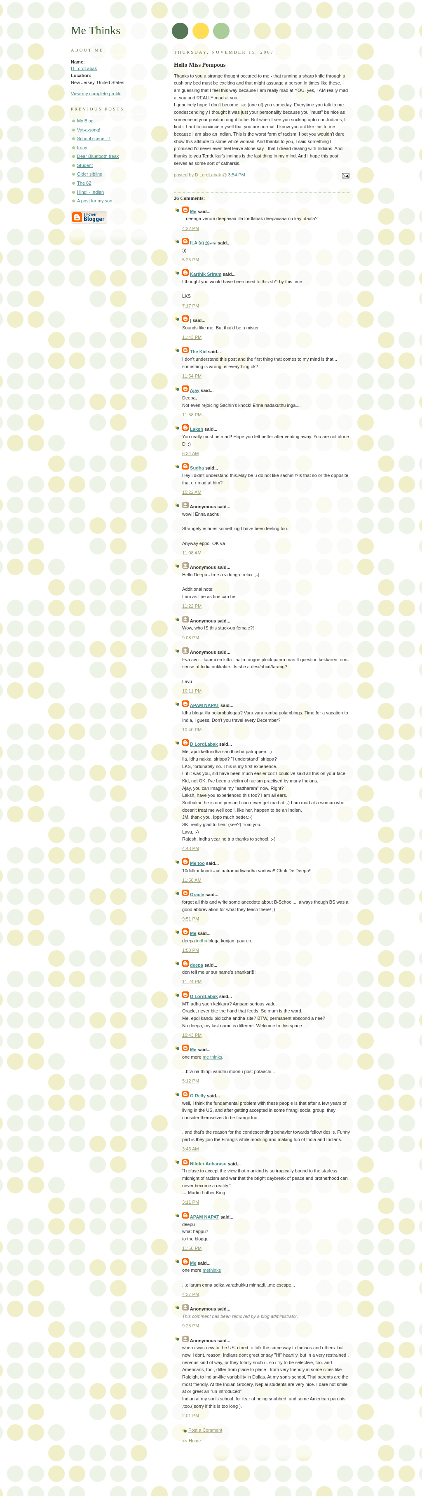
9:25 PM (190, 1325)
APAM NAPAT (204, 705)
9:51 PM (190, 918)
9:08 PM (190, 637)
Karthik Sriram (205, 274)
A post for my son (94, 200)
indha (202, 940)
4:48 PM (190, 848)
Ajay (194, 390)
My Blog (85, 120)
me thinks (212, 1056)
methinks (212, 1270)
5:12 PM (190, 1080)
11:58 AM (192, 880)
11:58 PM (192, 414)
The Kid (198, 351)
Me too (197, 863)
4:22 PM (190, 228)
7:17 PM (190, 305)
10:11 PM (192, 690)
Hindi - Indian (90, 192)
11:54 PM (192, 375)
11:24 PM (192, 981)
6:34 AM (190, 453)
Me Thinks (95, 30)
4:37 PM (190, 1294)
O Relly (198, 1095)
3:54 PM (236, 174)
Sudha (197, 467)
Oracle (197, 894)
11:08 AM (192, 552)
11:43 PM (192, 337)
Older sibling (89, 173)
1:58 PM (190, 950)
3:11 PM (190, 1202)
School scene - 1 (94, 138)
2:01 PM (190, 1415)
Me (193, 211)
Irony (82, 147)
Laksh (196, 429)
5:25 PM (190, 259)
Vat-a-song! (88, 129)
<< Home (191, 1440)
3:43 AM (190, 1148)
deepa (196, 965)
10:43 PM (192, 1035)
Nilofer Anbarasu (208, 1163)
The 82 (84, 183)
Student (85, 165)
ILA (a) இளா (203, 242)
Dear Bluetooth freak (98, 156)
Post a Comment (205, 1430)
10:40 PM (192, 729)
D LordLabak (204, 744)
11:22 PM (192, 606)
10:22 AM (192, 492)
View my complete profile (96, 93)
